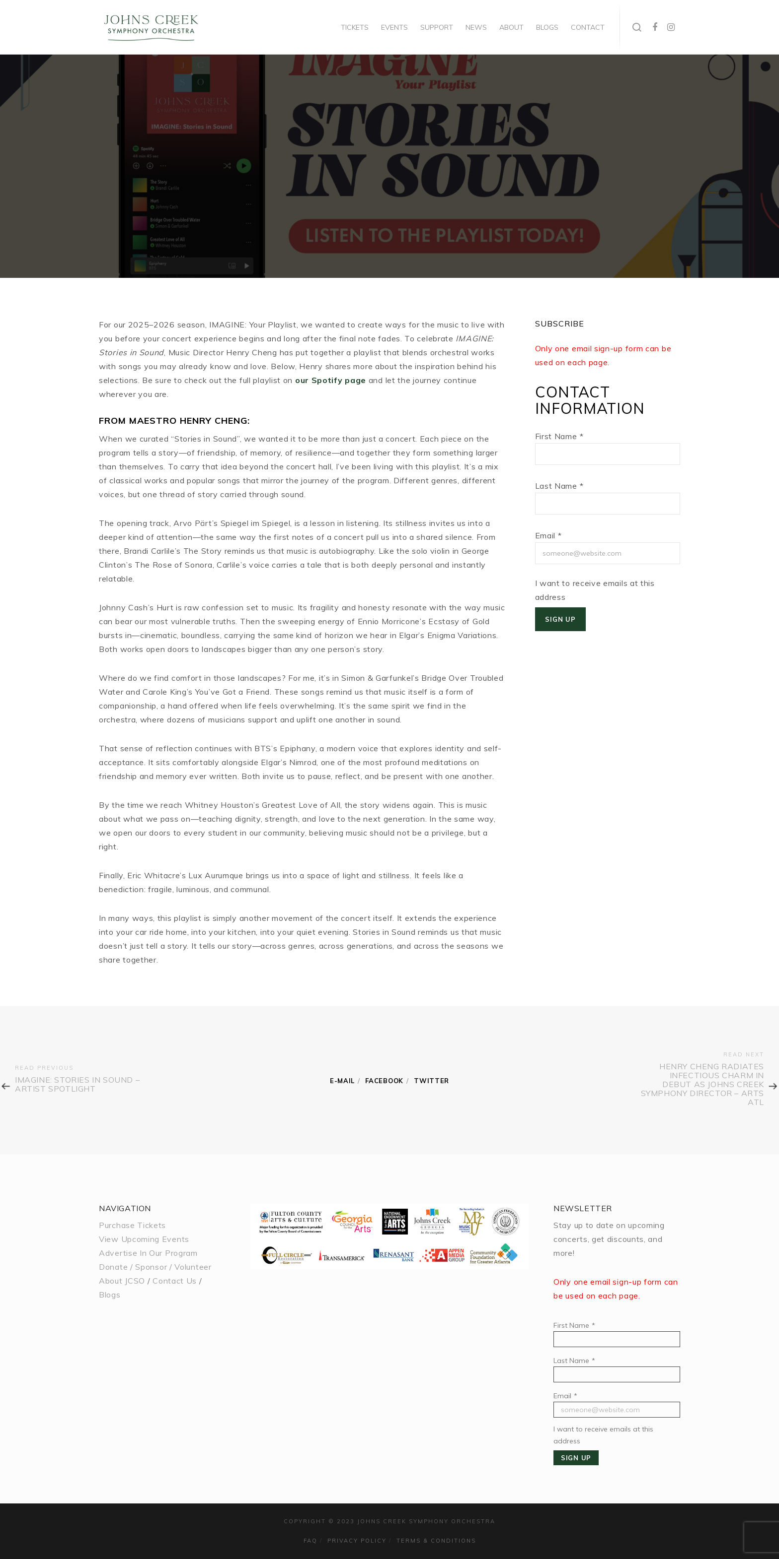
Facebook (384, 1081)
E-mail (342, 1081)
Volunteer (192, 1267)
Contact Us (175, 1281)
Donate (113, 1267)
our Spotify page (330, 380)
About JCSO (122, 1281)
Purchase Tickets (132, 1225)
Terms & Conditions (436, 1540)
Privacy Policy (357, 1540)
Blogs (110, 1294)
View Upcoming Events (144, 1239)
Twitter (431, 1081)
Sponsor (151, 1267)
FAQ (310, 1540)
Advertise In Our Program (148, 1253)
